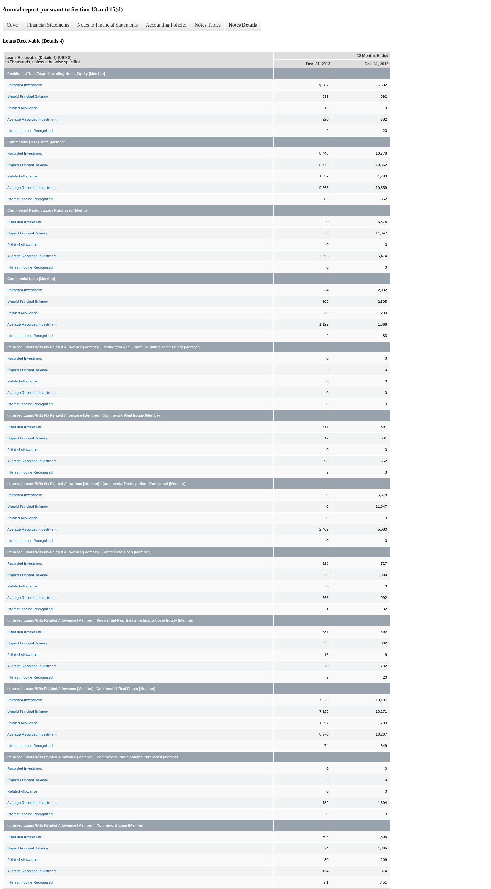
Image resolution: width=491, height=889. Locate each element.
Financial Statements (48, 25)
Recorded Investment (24, 85)
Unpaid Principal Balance (27, 96)
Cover (13, 25)
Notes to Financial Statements (107, 25)
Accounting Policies (166, 25)
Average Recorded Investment (31, 119)
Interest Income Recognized (30, 131)
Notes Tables (208, 25)
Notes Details (243, 25)
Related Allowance (22, 108)
